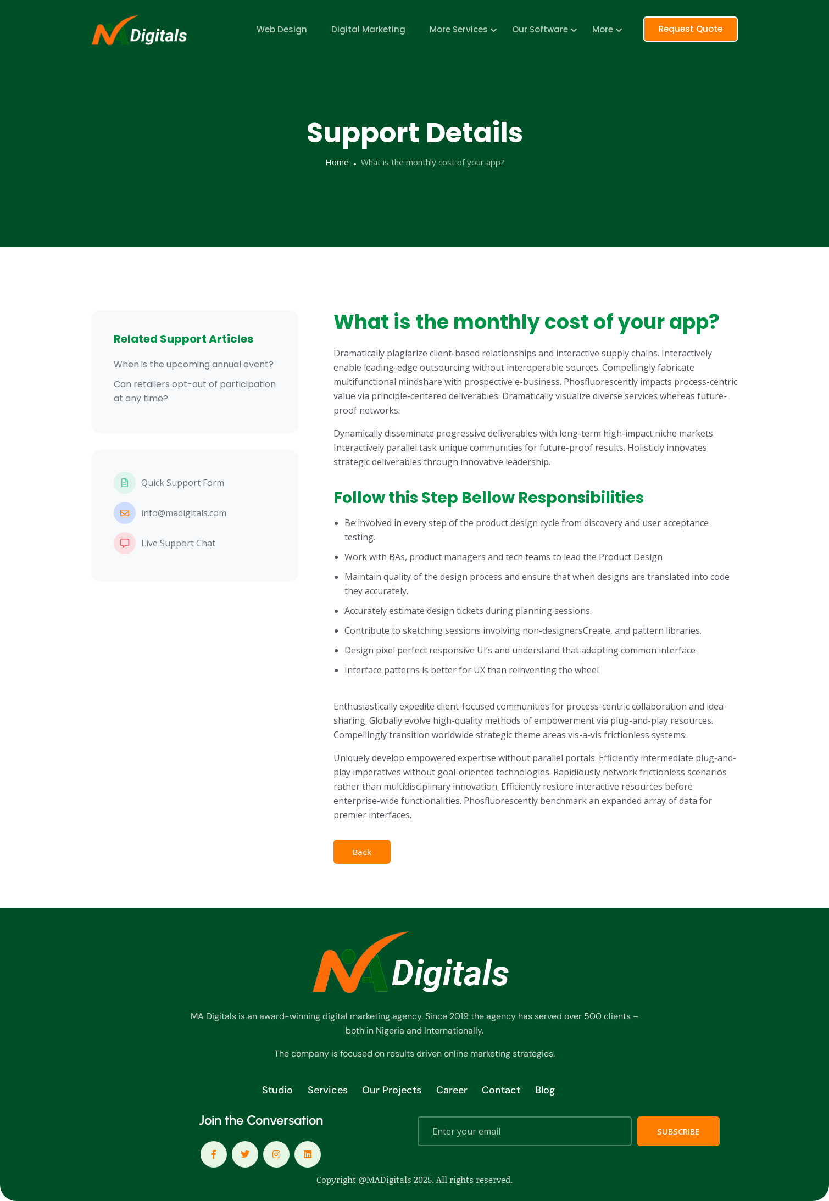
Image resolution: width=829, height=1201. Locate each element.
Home (337, 162)
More (602, 29)
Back (362, 851)
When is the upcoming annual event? (194, 364)
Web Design (282, 29)
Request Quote (690, 29)
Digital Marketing (368, 29)
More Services (459, 29)
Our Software (540, 29)
